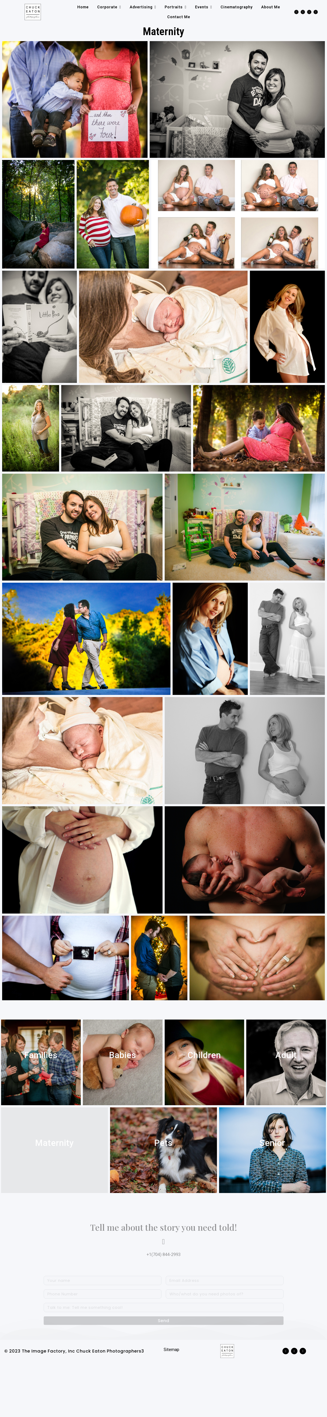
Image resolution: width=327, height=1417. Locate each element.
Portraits (176, 7)
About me (270, 7)
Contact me (178, 17)
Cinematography (237, 7)
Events (203, 7)
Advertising (143, 7)
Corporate (109, 7)
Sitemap (171, 1377)
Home (83, 7)
